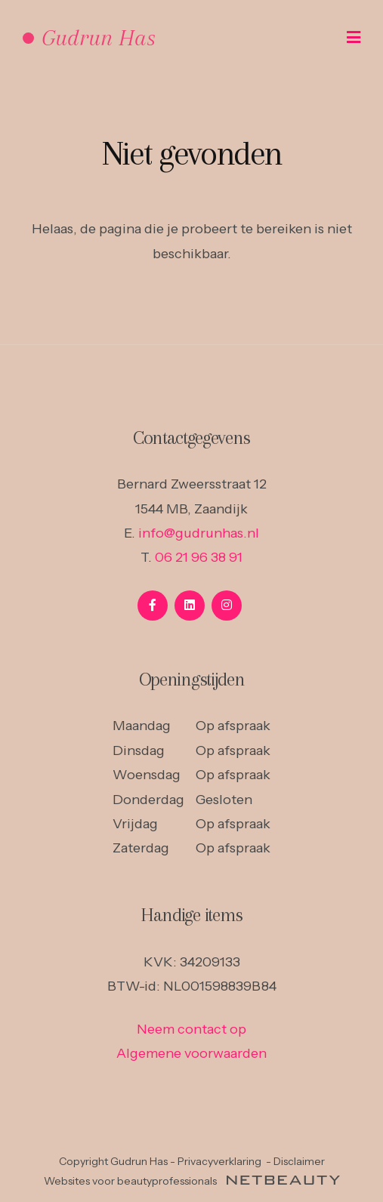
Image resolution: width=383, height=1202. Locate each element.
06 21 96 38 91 (198, 557)
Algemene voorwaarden (191, 1053)
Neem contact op (191, 1029)
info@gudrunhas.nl (198, 533)
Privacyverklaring (219, 1161)
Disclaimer (299, 1161)
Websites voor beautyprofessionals (192, 1181)
